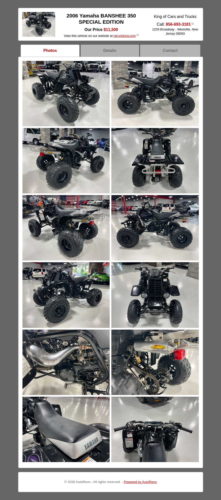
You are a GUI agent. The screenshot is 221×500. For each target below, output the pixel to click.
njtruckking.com (125, 36)
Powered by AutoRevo (140, 482)
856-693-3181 (178, 24)
